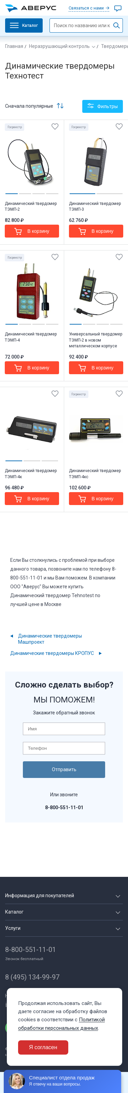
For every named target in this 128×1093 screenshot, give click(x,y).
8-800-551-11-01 (30, 949)
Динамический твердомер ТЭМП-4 (31, 337)
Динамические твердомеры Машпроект (50, 639)
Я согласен (43, 1047)
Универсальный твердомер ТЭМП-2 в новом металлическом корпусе (95, 340)
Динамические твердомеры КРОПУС (52, 653)
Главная (14, 46)
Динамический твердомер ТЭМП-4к (31, 473)
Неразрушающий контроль (59, 46)
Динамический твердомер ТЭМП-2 (31, 206)
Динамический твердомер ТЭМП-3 (95, 206)
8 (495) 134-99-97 (32, 977)
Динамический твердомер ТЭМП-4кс (95, 473)
